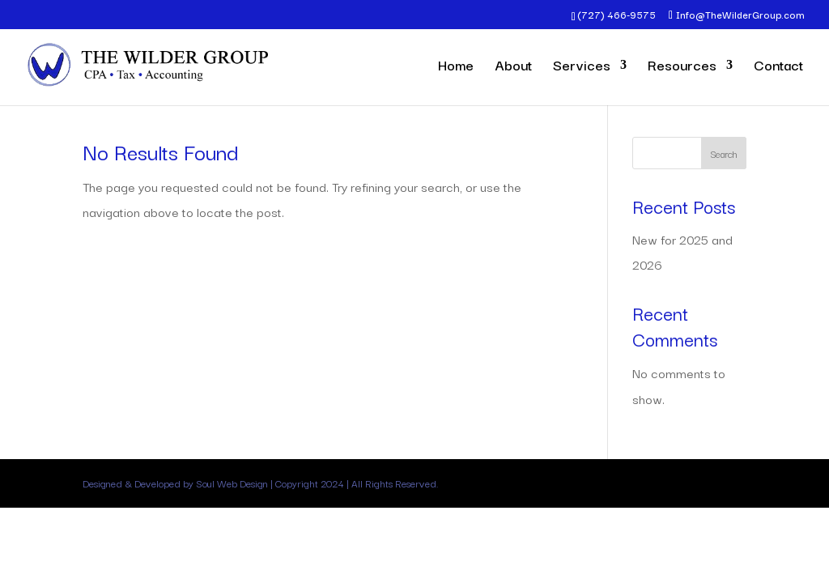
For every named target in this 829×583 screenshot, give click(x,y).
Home (456, 67)
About (513, 67)
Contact (778, 67)
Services (581, 67)
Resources (682, 67)
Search (724, 153)
